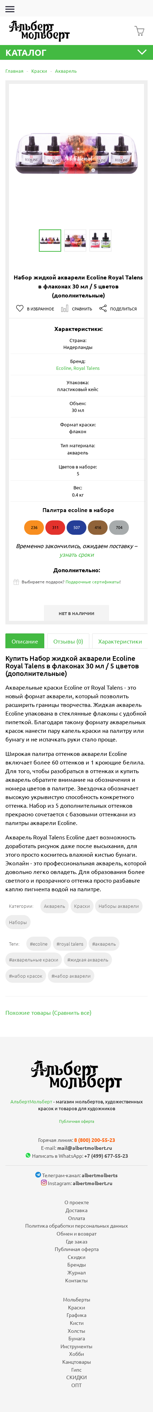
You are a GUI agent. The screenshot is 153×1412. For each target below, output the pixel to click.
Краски (39, 71)
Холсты (76, 1330)
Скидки (76, 1257)
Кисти (77, 1322)
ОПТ (76, 1385)
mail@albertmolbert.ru (84, 1147)
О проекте (76, 1202)
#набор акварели (71, 975)
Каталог (76, 52)
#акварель (104, 943)
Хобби (76, 1353)
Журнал (76, 1272)
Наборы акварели (119, 905)
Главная (14, 71)
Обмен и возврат (76, 1233)
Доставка (76, 1210)
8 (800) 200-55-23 (94, 1140)
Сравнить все (72, 1012)
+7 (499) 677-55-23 (106, 1155)
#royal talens (70, 943)
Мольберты (76, 1299)
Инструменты (76, 1346)
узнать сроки (76, 554)
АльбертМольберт (31, 1101)
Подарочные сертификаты (93, 581)
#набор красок (25, 975)
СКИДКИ (76, 1377)
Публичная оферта (76, 1121)
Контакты (76, 1280)
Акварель (66, 71)
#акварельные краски (33, 959)
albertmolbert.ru (92, 1183)
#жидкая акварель (87, 959)
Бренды (76, 1264)
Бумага (76, 1338)
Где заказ (76, 1241)
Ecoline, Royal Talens (78, 368)
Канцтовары (76, 1361)
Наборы (18, 922)
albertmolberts (100, 1175)
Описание (25, 641)
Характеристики (120, 641)
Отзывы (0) (68, 641)
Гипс (76, 1369)
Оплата (76, 1218)
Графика (76, 1315)
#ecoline (39, 943)
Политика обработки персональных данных (76, 1225)
